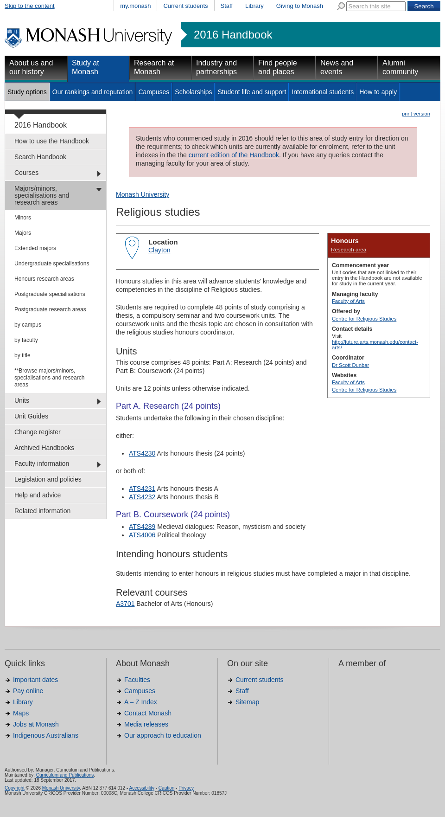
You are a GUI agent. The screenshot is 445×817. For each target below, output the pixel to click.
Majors (22, 233)
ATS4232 (142, 497)
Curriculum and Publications (65, 775)
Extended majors (35, 248)
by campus (27, 325)
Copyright (15, 788)
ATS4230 (142, 453)
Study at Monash (85, 67)
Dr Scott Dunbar (350, 365)
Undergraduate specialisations (51, 263)
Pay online (28, 691)
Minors (22, 217)
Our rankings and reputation (92, 92)
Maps (21, 713)
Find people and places (277, 67)
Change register (37, 432)
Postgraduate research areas (50, 309)
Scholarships (193, 92)
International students (323, 92)
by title (22, 355)
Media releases (146, 724)
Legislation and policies (48, 479)
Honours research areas (44, 279)
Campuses (153, 92)
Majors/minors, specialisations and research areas (41, 195)
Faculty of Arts (348, 301)
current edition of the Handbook (234, 155)
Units (21, 400)
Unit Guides (31, 416)
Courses (26, 172)
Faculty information (41, 463)
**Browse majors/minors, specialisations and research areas (49, 377)
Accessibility (141, 788)
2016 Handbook (233, 35)
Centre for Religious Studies (364, 319)
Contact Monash (148, 713)
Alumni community (400, 67)
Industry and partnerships (216, 67)
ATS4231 (142, 488)
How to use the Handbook (51, 141)
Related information (42, 511)
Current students (185, 5)
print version (416, 113)
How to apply (378, 92)
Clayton (159, 250)
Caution (166, 788)
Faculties (137, 679)
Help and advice (37, 495)
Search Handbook (40, 157)
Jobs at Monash (36, 724)
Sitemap (247, 702)
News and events (336, 67)
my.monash (135, 5)
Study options (27, 92)
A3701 (125, 603)
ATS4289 (142, 526)
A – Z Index (140, 702)
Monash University (142, 194)
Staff (227, 5)
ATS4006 (142, 535)
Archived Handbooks (44, 447)
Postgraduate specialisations (49, 294)
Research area (348, 249)
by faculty (26, 340)
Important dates (35, 679)
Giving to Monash (299, 5)
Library (254, 5)
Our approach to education (162, 735)
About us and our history (31, 67)
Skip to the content (30, 5)
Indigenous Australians (45, 735)
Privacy (186, 788)
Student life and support (251, 92)
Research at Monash (154, 67)
